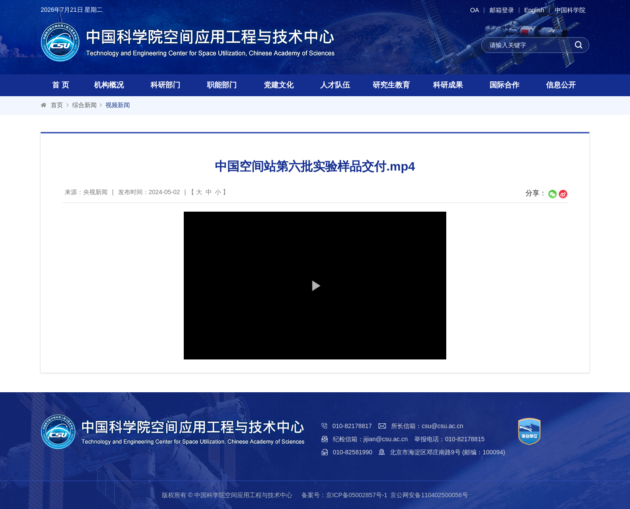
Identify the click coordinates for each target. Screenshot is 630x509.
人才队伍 (335, 85)
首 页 (60, 85)
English (533, 10)
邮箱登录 (500, 10)
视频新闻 (117, 104)
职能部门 (222, 85)
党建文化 (279, 85)
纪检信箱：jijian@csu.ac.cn (370, 439)
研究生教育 (391, 85)
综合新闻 (84, 104)
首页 (57, 104)
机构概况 (109, 85)
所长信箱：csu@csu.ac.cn (427, 425)
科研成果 (448, 85)
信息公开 (561, 85)
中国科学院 (569, 10)
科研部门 (165, 85)
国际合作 (504, 85)
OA (472, 10)
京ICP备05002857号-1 (356, 495)
